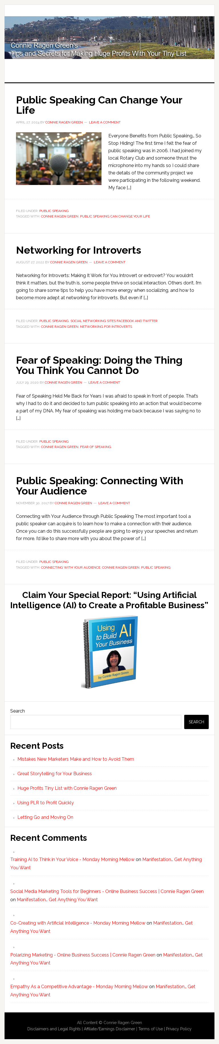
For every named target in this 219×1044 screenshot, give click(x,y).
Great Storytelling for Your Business (54, 773)
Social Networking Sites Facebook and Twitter (114, 321)
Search (17, 711)
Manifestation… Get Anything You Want (57, 899)
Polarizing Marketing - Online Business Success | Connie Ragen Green (82, 955)
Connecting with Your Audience (70, 567)
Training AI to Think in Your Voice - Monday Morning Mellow (72, 859)
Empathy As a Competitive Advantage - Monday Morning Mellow (79, 986)
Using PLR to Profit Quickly (45, 802)
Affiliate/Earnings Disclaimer (109, 1029)
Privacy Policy (179, 1029)
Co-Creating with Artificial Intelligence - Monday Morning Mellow (77, 923)
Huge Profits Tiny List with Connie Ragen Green (109, 37)
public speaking (156, 567)
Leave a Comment (105, 122)
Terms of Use (150, 1029)
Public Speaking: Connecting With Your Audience (99, 486)
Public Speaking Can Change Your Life (99, 105)
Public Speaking (54, 211)
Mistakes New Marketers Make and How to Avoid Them (75, 759)
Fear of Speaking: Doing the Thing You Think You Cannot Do (99, 365)
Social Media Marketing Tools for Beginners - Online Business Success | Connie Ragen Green (107, 891)
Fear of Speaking (95, 447)
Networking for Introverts (78, 250)
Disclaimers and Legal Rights (54, 1029)
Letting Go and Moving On (45, 817)
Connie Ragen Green (59, 216)
